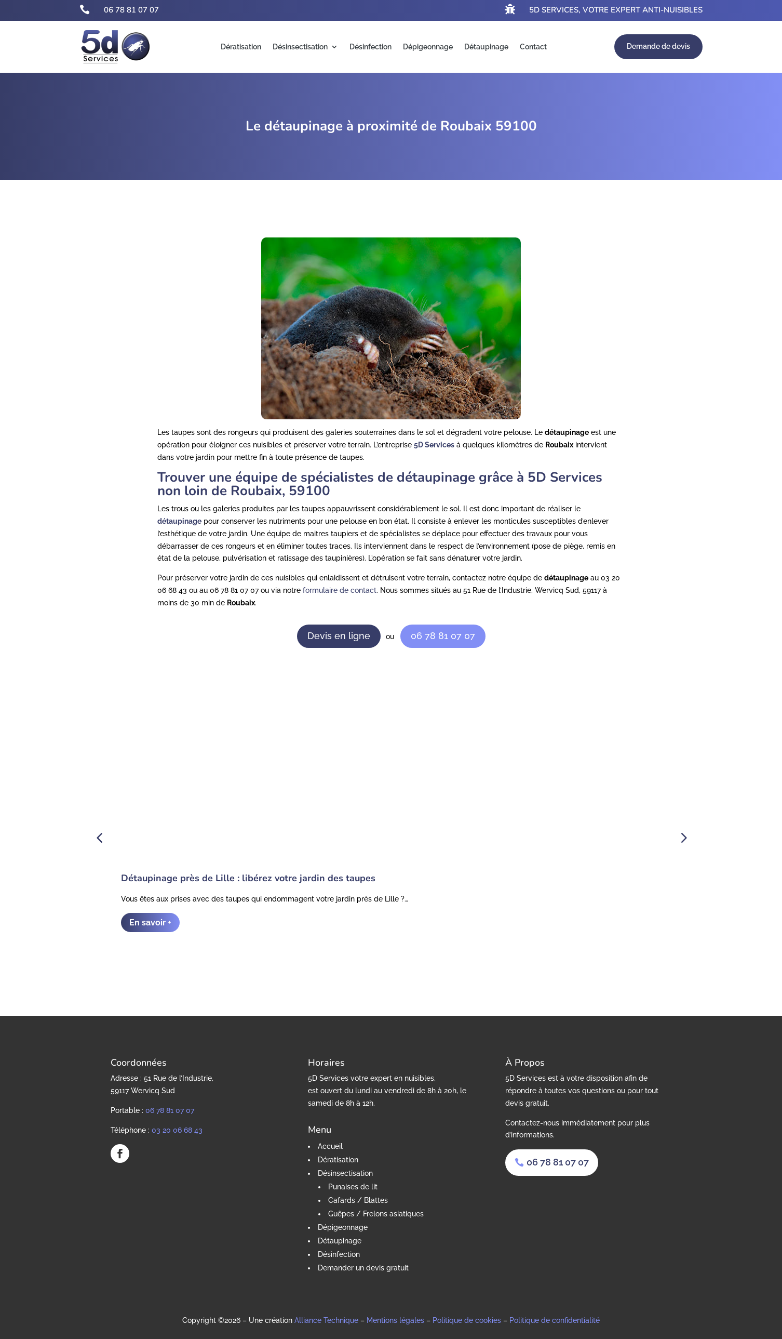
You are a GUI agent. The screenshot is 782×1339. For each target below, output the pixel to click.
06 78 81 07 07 (131, 10)
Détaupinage (486, 47)
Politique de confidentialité (554, 1318)
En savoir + (150, 920)
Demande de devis (658, 46)
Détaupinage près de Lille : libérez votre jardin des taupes (248, 876)
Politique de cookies (467, 1318)
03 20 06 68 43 (177, 1127)
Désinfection (370, 47)
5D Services (434, 445)
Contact (533, 47)
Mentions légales (395, 1318)
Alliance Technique (326, 1318)
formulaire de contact (339, 590)
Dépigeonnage (428, 47)
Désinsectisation (300, 47)
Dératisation (241, 47)
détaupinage (179, 521)
